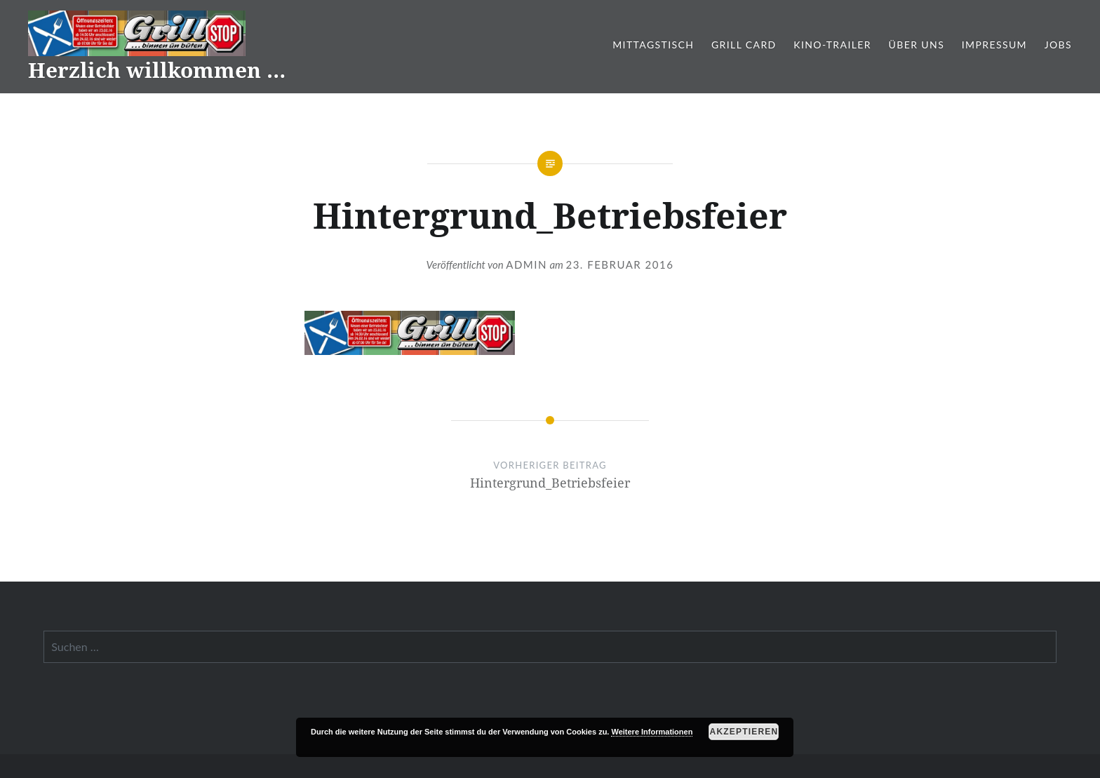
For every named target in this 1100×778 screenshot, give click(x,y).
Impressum (994, 45)
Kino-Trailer (832, 45)
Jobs (1058, 45)
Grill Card (744, 45)
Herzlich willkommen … (157, 69)
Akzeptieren (744, 732)
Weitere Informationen (651, 731)
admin (526, 264)
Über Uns (917, 45)
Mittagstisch (653, 45)
